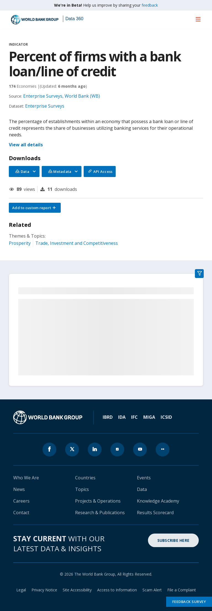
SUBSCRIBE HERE (173, 540)
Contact (21, 512)
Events (144, 478)
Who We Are (26, 478)
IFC (134, 417)
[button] (35, 208)
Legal (21, 589)
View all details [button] (26, 145)
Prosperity (20, 243)
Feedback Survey (189, 601)
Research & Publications (100, 512)
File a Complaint (181, 589)
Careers (21, 501)
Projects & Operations (98, 501)
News (19, 489)
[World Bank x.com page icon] (72, 449)
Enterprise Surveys (44, 106)
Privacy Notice (44, 589)
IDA (122, 417)
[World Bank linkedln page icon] (94, 449)
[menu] (198, 19)
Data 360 (74, 18)
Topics (82, 489)
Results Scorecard (155, 512)
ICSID (166, 417)
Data (142, 489)
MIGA (149, 417)
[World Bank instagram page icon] (117, 449)
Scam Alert (152, 589)
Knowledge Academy (158, 501)
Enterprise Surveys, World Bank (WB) (61, 96)
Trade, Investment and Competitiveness (76, 243)
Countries (85, 478)
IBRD (108, 417)
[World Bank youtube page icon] (140, 449)
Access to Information (117, 589)
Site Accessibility (77, 589)
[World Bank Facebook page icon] (49, 449)
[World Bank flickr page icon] (162, 449)
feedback (150, 5)
